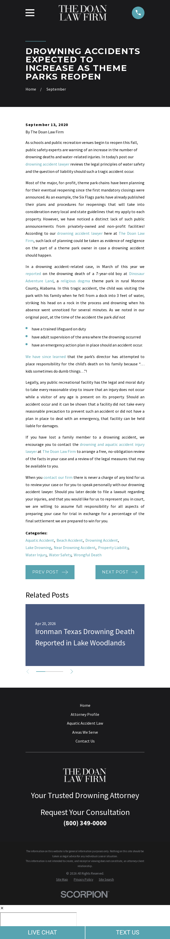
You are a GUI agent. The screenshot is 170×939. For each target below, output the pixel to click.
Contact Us (85, 741)
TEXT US (127, 932)
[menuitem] (62, 880)
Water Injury (36, 554)
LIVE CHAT (42, 932)
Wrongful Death (88, 554)
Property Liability (113, 547)
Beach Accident (70, 540)
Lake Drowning (38, 547)
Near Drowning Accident (74, 547)
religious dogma (75, 280)
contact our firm (57, 477)
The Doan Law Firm (59, 451)
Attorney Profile (85, 714)
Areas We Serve (85, 732)
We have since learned (46, 356)
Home (85, 705)
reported (33, 273)
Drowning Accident (101, 540)
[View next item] (71, 671)
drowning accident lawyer (47, 164)
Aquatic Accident (40, 540)
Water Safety (60, 554)
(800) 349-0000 (85, 823)
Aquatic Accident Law (85, 723)
